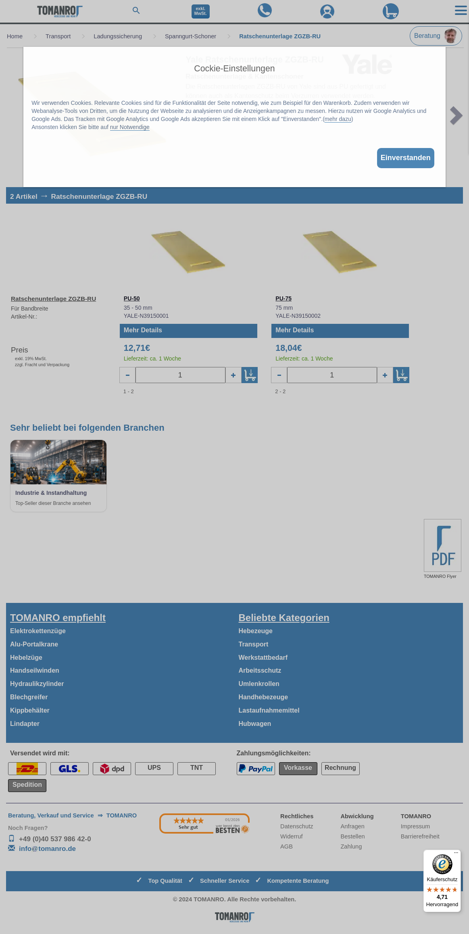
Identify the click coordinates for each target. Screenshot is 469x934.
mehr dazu (338, 119)
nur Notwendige (130, 127)
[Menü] (456, 854)
